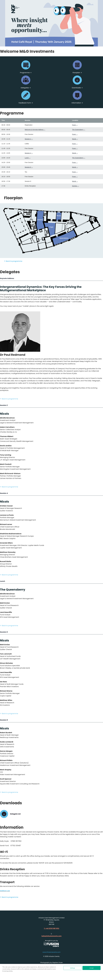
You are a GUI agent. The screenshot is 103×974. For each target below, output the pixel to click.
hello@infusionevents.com (51, 936)
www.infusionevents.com (51, 952)
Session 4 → (29, 153)
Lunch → (28, 158)
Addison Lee (5, 891)
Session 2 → (29, 139)
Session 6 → (29, 167)
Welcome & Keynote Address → (35, 129)
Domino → (75, 186)
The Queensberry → (78, 129)
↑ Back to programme (13, 261)
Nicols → (75, 139)
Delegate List (15, 814)
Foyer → (75, 125)
